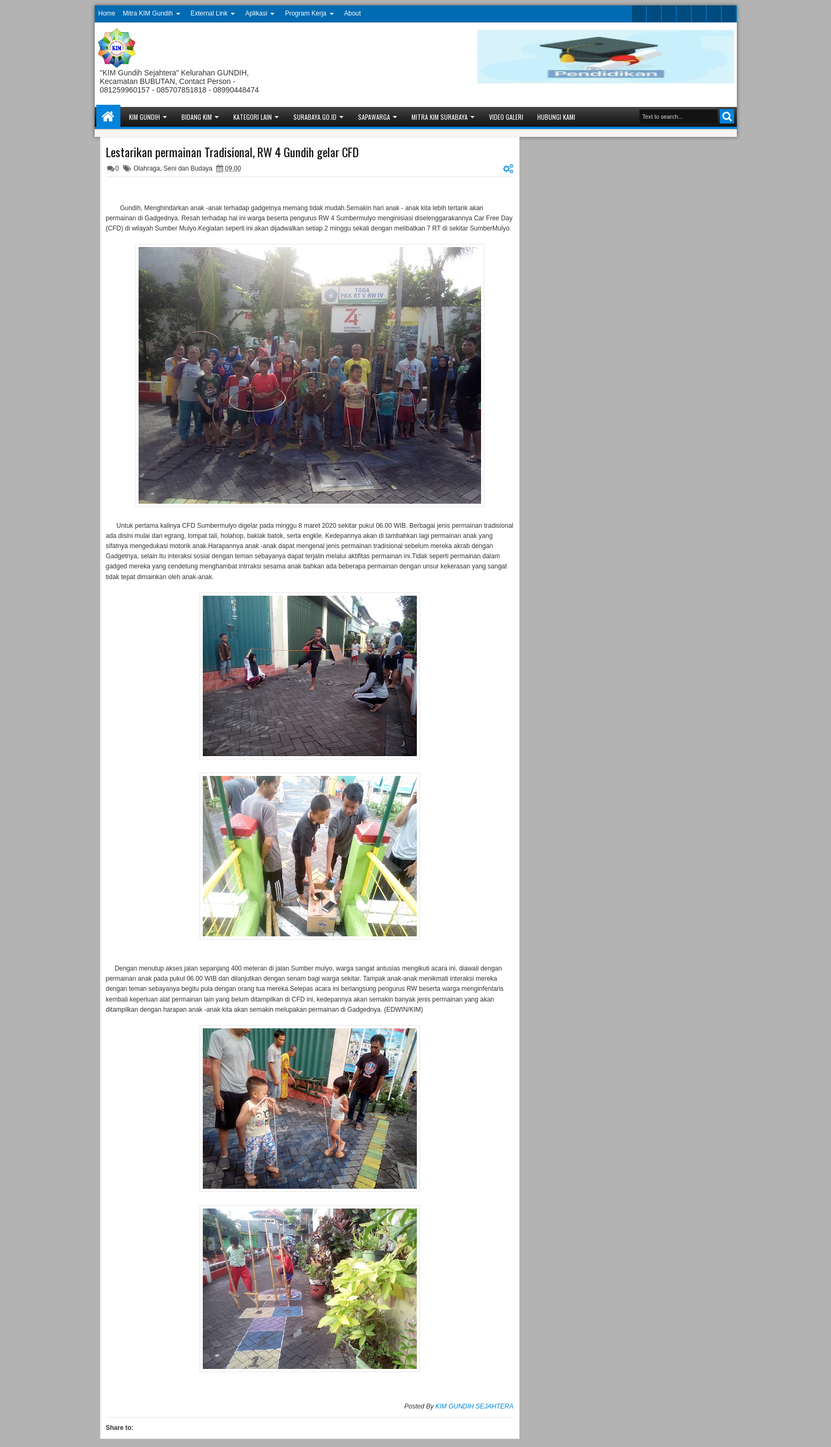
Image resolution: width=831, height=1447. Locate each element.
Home (107, 13)
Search (727, 116)
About (352, 13)
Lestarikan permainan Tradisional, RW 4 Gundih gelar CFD (232, 152)
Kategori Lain (252, 116)
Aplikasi (256, 13)
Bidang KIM (196, 116)
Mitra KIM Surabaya (439, 116)
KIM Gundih (144, 116)
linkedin (699, 13)
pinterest (729, 13)
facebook (654, 13)
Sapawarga (374, 116)
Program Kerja (305, 13)
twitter (639, 13)
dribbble (714, 13)
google (669, 13)
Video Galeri (506, 116)
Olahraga (147, 168)
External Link (208, 13)
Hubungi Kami (556, 116)
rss (684, 13)
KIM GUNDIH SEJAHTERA (474, 1406)
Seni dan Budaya (188, 168)
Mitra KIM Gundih (148, 13)
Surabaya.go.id (315, 116)
